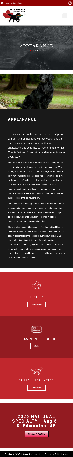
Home (30, 50)
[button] (64, 15)
